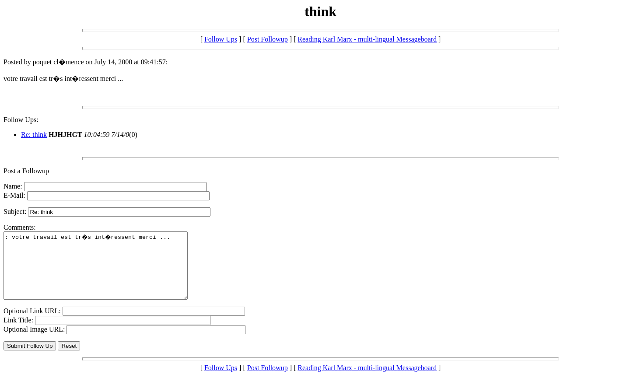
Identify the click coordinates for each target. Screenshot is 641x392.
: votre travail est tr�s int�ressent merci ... (107, 272)
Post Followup (267, 39)
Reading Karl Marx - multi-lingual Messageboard (367, 39)
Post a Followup (26, 171)
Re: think (34, 134)
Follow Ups (220, 39)
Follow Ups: (21, 119)
